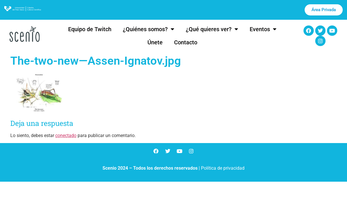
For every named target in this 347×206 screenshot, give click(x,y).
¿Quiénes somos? (148, 29)
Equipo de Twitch (89, 29)
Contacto (185, 42)
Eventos (263, 29)
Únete (155, 42)
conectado (65, 135)
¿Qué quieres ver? (212, 29)
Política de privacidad (223, 168)
